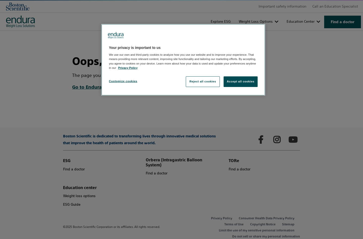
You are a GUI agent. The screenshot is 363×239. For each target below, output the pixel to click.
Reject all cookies (202, 81)
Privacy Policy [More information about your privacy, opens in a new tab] (128, 67)
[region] (183, 60)
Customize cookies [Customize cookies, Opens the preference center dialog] (123, 81)
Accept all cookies (241, 81)
